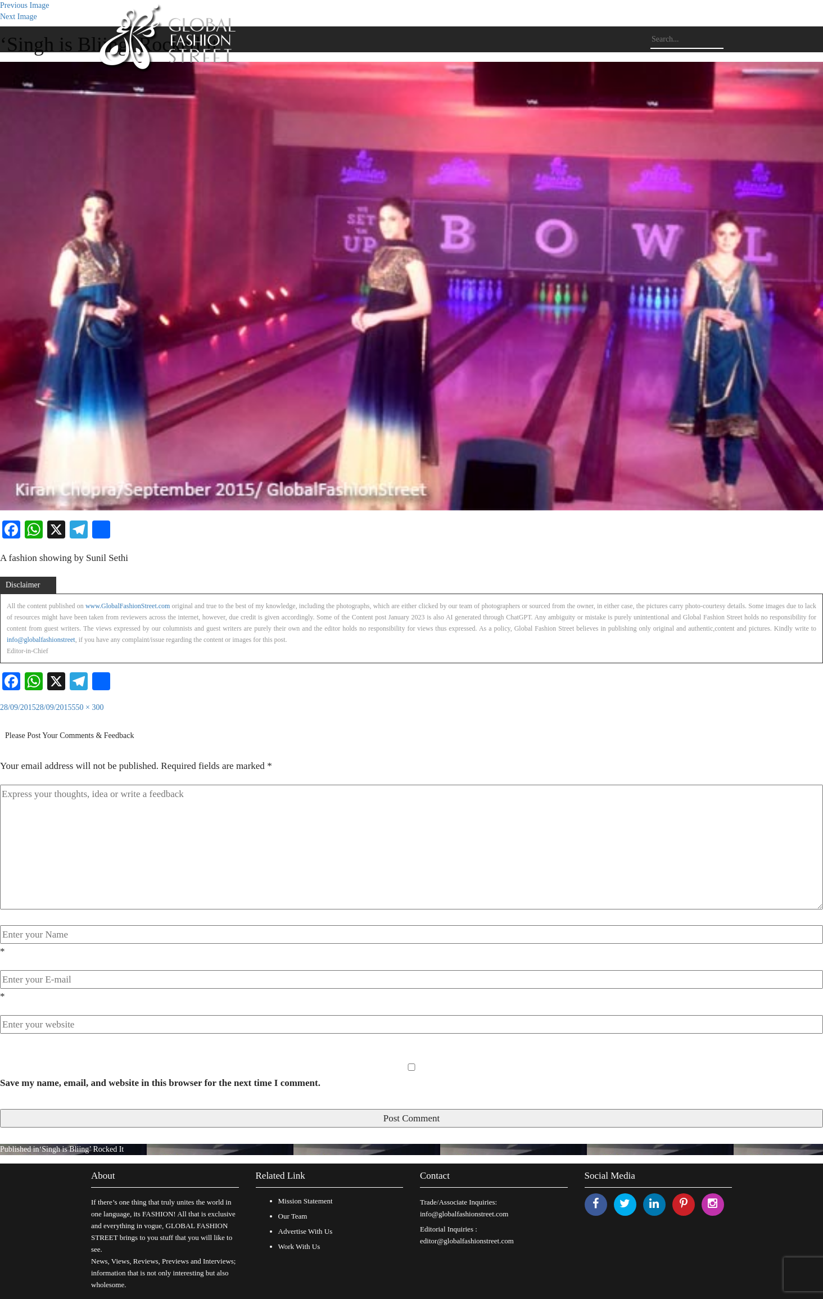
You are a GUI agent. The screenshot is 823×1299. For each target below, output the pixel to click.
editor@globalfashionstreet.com (467, 1241)
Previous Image (24, 5)
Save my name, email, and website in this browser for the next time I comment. (160, 1083)
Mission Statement (305, 1201)
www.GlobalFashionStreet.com (127, 606)
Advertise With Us (305, 1231)
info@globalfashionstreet (41, 640)
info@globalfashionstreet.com (464, 1214)
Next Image (18, 16)
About (103, 1175)
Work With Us (299, 1246)
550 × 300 (88, 707)
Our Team (293, 1216)
